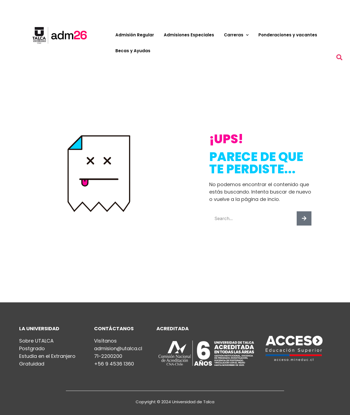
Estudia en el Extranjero (47, 356)
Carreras (236, 35)
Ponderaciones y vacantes (287, 35)
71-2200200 (108, 356)
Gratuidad (31, 363)
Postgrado (32, 348)
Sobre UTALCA (36, 340)
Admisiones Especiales (189, 35)
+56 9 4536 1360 (114, 363)
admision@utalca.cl (118, 348)
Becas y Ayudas (132, 51)
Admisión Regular (134, 35)
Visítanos (105, 340)
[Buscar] (304, 218)
